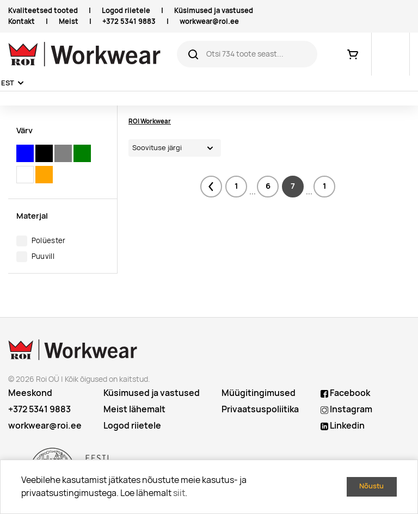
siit (179, 493)
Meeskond (30, 393)
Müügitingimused (259, 393)
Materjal (32, 215)
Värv (24, 130)
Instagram (346, 409)
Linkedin (343, 425)
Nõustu (371, 486)
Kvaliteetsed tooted (43, 10)
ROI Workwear (149, 121)
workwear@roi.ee (209, 21)
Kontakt (21, 21)
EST (7, 83)
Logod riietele (126, 10)
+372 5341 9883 (129, 21)
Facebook (345, 393)
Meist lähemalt (134, 409)
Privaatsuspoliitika (260, 409)
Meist (68, 21)
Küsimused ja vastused (213, 10)
